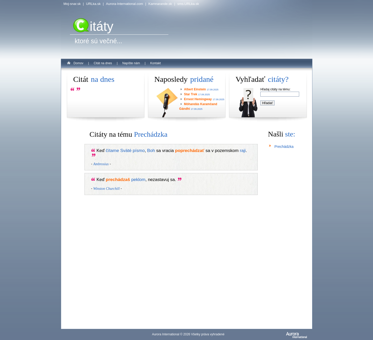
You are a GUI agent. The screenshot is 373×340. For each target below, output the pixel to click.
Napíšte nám (131, 63)
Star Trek (190, 94)
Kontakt (155, 63)
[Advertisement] (283, 246)
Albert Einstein (195, 89)
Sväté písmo (132, 150)
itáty (93, 26)
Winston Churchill (106, 189)
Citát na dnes (103, 63)
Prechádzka (283, 146)
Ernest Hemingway (198, 99)
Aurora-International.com (124, 4)
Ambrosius (101, 164)
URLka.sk (93, 4)
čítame (112, 150)
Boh (151, 150)
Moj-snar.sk (72, 4)
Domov (78, 63)
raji (243, 150)
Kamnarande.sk (160, 4)
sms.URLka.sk (188, 4)
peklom (138, 179)
